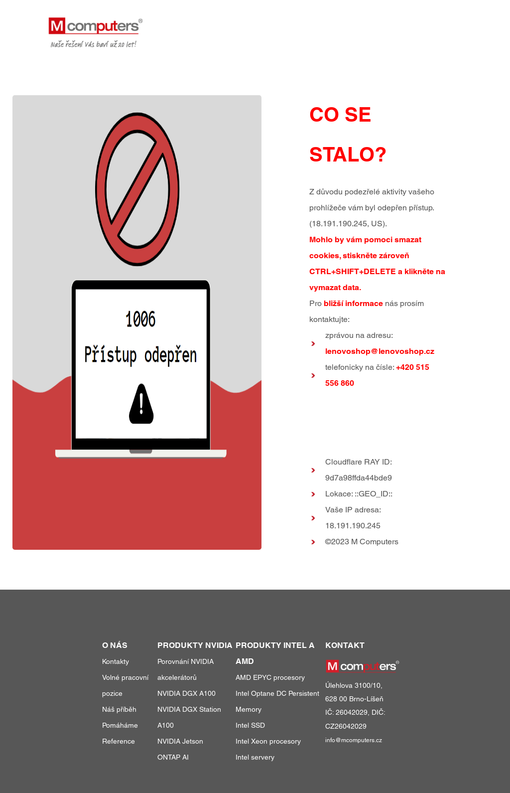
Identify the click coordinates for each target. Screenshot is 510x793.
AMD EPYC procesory (270, 677)
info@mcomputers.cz (353, 740)
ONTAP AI (173, 757)
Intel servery (255, 757)
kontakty (443, 24)
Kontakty (115, 661)
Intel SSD (250, 725)
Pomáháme (120, 725)
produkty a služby (279, 24)
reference (356, 24)
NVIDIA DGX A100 (186, 693)
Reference (118, 741)
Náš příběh (119, 709)
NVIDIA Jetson (180, 741)
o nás (401, 24)
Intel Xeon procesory (268, 741)
